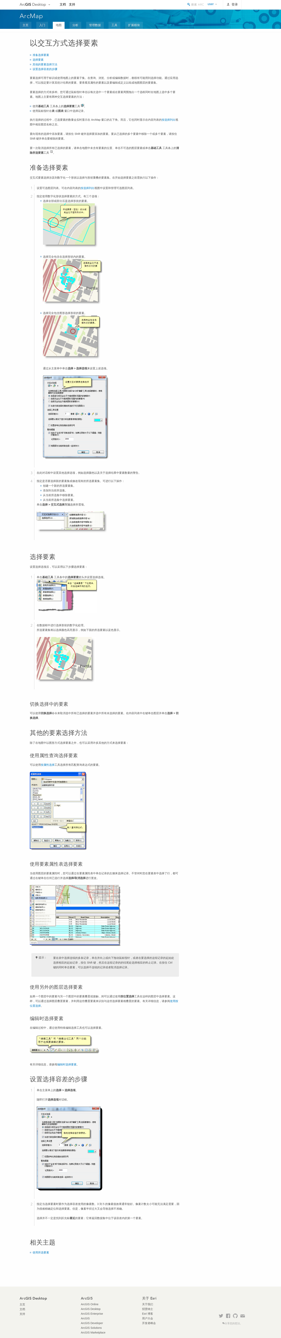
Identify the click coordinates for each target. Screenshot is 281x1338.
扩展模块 (134, 25)
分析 (75, 25)
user (211, 4)
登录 (235, 4)
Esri (253, 4)
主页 (25, 25)
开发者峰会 (149, 1323)
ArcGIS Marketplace (93, 1332)
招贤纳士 (147, 1309)
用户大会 (147, 1318)
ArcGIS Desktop (90, 1309)
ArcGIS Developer (92, 1323)
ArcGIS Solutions (91, 1327)
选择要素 (38, 59)
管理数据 (95, 25)
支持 (72, 4)
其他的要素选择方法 (45, 64)
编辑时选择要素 (67, 1064)
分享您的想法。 (234, 1323)
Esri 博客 (147, 1313)
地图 (59, 25)
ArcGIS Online (89, 1304)
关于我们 (147, 1304)
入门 (42, 25)
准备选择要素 (41, 55)
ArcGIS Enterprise (92, 1313)
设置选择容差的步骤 (45, 69)
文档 (63, 4)
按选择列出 (168, 119)
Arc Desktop (33, 4)
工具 (114, 25)
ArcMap (31, 16)
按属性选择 (48, 764)
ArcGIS (85, 1318)
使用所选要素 (41, 1252)
